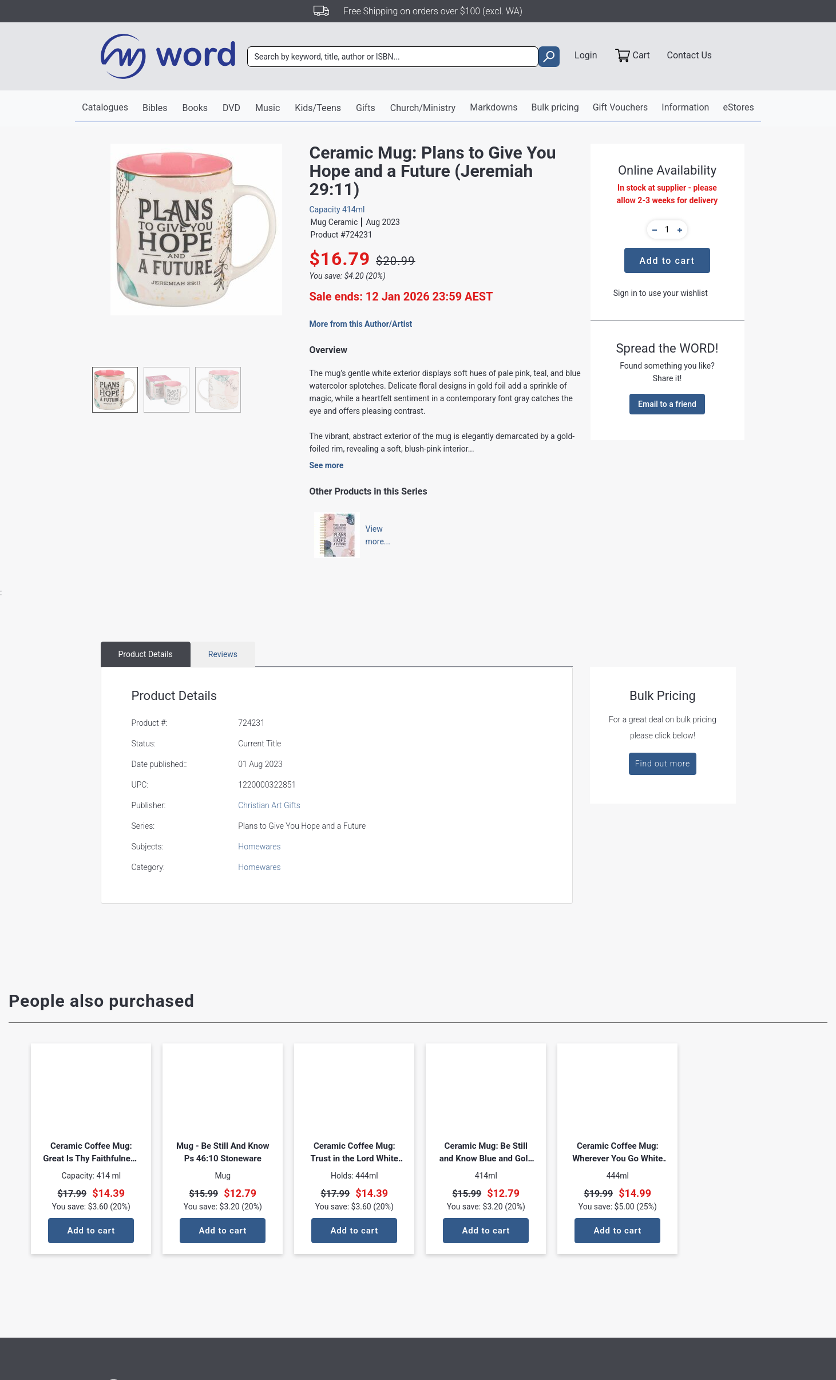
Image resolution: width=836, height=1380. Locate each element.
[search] (549, 56)
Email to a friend (667, 404)
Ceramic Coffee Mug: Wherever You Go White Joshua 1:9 (617, 1153)
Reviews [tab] (222, 654)
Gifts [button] (365, 107)
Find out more (662, 763)
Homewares (259, 846)
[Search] (392, 56)
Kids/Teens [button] (318, 107)
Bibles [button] (154, 107)
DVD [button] (231, 107)
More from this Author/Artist (361, 324)
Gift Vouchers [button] (620, 107)
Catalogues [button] (105, 107)
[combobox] (392, 56)
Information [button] (685, 107)
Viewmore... (372, 535)
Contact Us (689, 55)
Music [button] (267, 107)
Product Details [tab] (145, 654)
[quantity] (667, 229)
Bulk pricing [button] (555, 107)
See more (327, 465)
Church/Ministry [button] (422, 107)
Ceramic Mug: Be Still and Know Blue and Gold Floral (486, 1153)
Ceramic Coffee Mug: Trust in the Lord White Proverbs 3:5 (354, 1153)
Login (585, 55)
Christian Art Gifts (269, 805)
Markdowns (493, 107)
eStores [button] (738, 107)
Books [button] (195, 107)
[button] (653, 229)
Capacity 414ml (337, 209)
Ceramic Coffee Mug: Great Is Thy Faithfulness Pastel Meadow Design (91, 1153)
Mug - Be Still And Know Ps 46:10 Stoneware (223, 1152)
